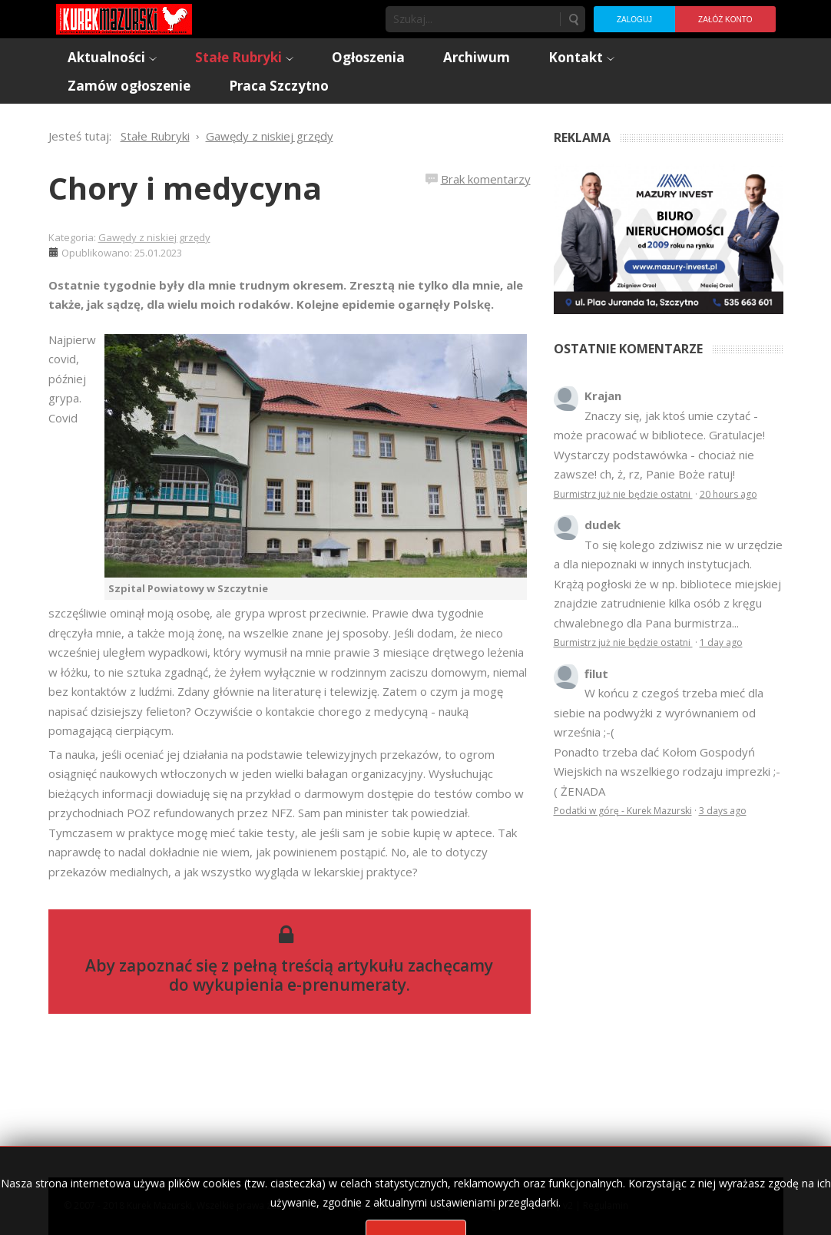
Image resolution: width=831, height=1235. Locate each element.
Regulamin (605, 1205)
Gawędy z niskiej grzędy (154, 237)
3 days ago (723, 810)
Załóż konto (725, 19)
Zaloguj (634, 19)
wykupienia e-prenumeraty (299, 984)
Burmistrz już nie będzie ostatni (623, 494)
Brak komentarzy (486, 179)
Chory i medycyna (185, 188)
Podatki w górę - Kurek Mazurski (623, 810)
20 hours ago (728, 494)
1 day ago (721, 642)
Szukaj (573, 19)
